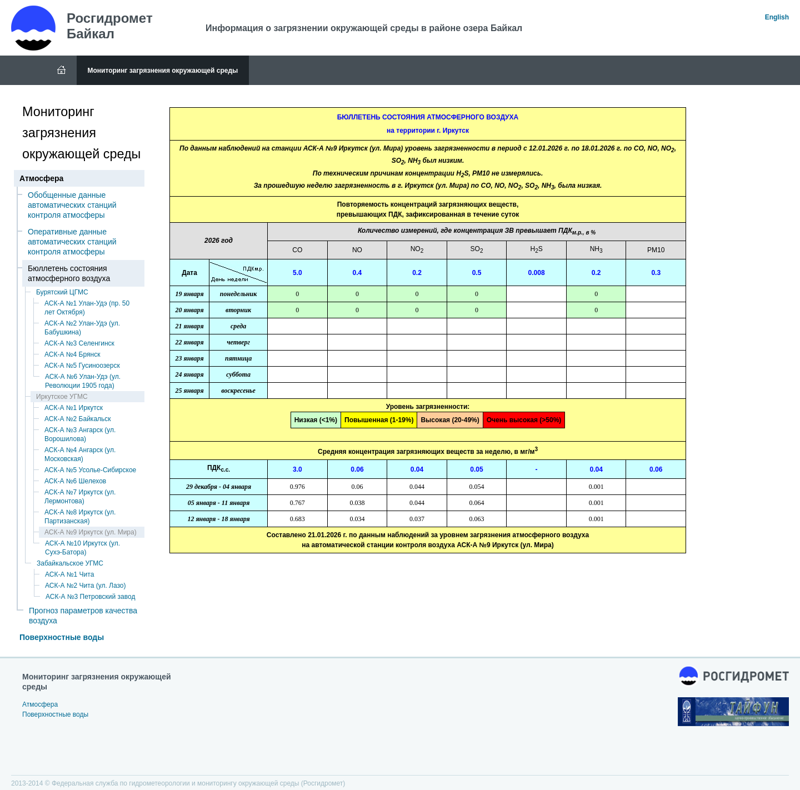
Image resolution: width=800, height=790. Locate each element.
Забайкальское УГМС (70, 563)
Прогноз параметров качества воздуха (83, 615)
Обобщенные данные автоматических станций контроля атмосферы (72, 205)
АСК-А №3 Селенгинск (79, 343)
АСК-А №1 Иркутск (73, 408)
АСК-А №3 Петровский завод (90, 597)
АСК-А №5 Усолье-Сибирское (90, 470)
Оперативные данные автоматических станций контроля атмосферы (72, 241)
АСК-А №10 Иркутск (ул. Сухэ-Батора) (82, 547)
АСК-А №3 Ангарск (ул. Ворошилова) (80, 434)
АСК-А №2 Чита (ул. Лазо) (85, 585)
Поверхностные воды (61, 637)
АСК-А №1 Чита (69, 574)
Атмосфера (40, 704)
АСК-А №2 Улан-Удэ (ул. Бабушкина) (82, 327)
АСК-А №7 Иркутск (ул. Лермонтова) (80, 496)
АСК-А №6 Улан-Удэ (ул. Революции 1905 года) (83, 381)
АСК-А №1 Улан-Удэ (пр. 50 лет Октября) (86, 307)
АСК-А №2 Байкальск (77, 419)
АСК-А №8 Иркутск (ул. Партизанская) (80, 516)
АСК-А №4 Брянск (72, 354)
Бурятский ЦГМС (62, 292)
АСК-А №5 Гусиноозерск (82, 365)
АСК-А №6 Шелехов (75, 481)
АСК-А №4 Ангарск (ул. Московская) (80, 454)
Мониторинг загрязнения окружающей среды (163, 70)
